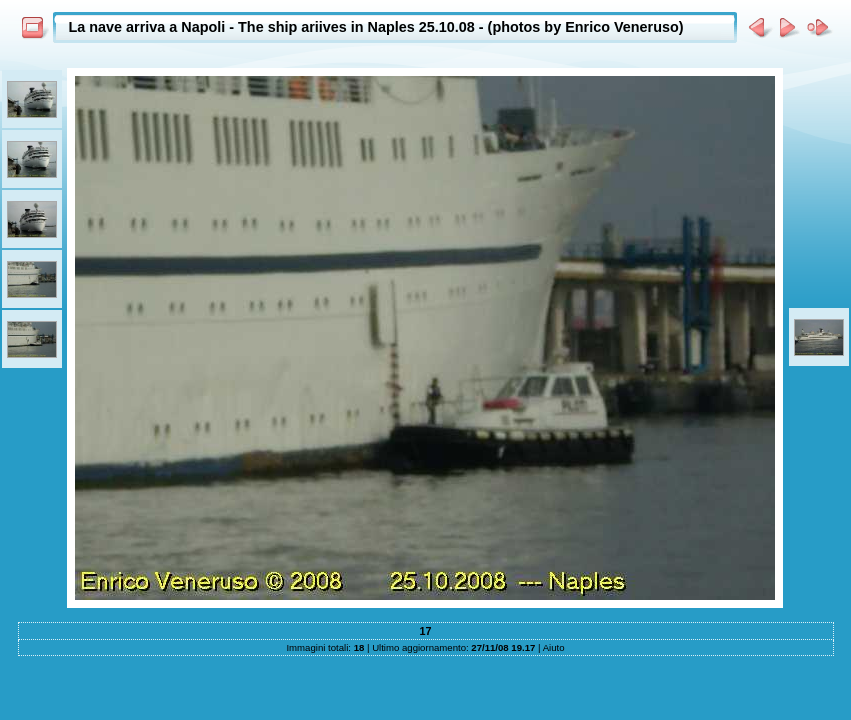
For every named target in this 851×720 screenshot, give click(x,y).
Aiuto (554, 647)
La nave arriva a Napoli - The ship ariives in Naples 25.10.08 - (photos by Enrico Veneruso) (376, 27)
